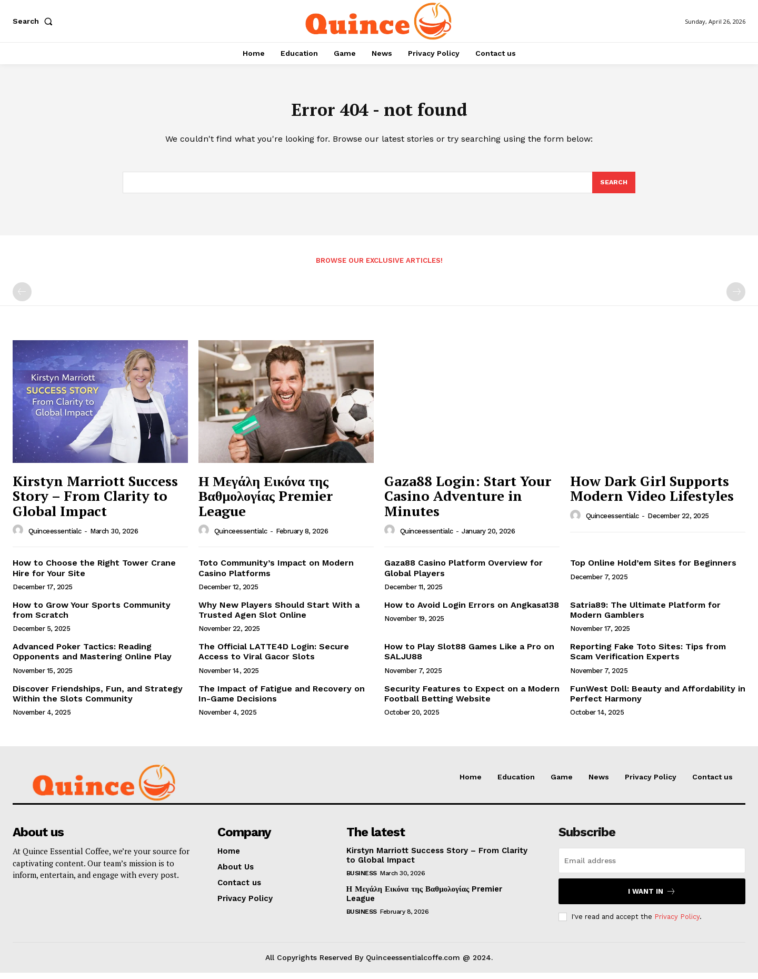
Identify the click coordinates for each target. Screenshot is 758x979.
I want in (652, 898)
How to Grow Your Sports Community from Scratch (92, 616)
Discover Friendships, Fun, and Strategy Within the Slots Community (98, 700)
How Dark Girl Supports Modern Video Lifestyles (652, 494)
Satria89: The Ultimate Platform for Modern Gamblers (645, 616)
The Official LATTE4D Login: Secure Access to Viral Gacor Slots (273, 658)
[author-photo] (19, 536)
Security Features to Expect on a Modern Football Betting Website (472, 700)
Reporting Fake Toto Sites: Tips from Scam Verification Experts (648, 658)
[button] (35, 21)
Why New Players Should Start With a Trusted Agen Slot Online (279, 616)
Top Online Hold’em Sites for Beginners (653, 569)
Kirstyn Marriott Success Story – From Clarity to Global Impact (95, 502)
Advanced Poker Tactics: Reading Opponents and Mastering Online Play (92, 658)
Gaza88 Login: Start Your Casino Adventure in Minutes (467, 502)
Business (361, 879)
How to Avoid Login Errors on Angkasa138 (471, 611)
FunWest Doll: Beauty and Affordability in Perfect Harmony (657, 700)
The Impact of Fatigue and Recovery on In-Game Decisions (281, 700)
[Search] (613, 188)
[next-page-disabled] (735, 298)
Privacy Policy (677, 923)
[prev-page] (22, 298)
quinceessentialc (55, 537)
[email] (651, 866)
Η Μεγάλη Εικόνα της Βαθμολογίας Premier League (265, 502)
